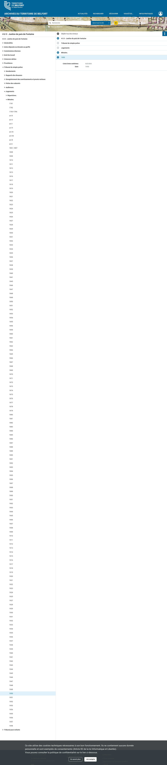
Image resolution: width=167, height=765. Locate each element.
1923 (11, 588)
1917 (11, 564)
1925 (11, 596)
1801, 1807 (13, 148)
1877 (11, 402)
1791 (11, 103)
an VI (11, 128)
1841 (11, 277)
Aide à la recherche (56, 27)
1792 (11, 108)
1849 (11, 297)
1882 (11, 423)
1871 (11, 378)
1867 (11, 362)
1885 (11, 435)
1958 (11, 726)
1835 (11, 253)
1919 (11, 572)
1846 (11, 285)
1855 (11, 322)
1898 (11, 487)
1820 (11, 192)
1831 (11, 237)
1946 (11, 677)
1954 (11, 710)
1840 (11, 273)
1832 (11, 241)
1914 (11, 552)
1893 (11, 467)
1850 (11, 301)
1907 (11, 524)
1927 (11, 600)
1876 (11, 398)
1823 (11, 204)
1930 (11, 613)
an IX (11, 140)
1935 (11, 633)
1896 (11, 479)
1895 (11, 475)
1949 (11, 689)
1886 (11, 439)
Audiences (10, 87)
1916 (11, 560)
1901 (11, 499)
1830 (11, 233)
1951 (11, 697)
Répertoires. (12, 95)
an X (10, 144)
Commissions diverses (12, 51)
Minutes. (11, 99)
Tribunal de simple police (13, 67)
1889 (11, 451)
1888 (11, 447)
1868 (11, 366)
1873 (11, 386)
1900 (11, 495)
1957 (11, 722)
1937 (11, 641)
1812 (11, 168)
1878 (11, 406)
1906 (11, 520)
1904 (11, 512)
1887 (11, 443)
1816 (11, 176)
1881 (11, 419)
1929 (11, 609)
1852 (11, 310)
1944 (11, 669)
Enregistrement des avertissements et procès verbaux (25, 79)
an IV (11, 120)
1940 (11, 653)
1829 (11, 229)
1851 (11, 305)
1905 (11, 516)
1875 (11, 394)
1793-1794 (13, 112)
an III (11, 116)
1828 (11, 225)
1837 (11, 261)
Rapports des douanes (14, 75)
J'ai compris (90, 759)
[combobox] (100, 23)
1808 (11, 152)
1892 (11, 463)
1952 (11, 701)
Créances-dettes (10, 59)
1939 (11, 649)
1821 (11, 196)
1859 (11, 330)
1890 (11, 455)
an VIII (11, 136)
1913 (11, 548)
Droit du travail (9, 55)
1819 (11, 188)
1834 (11, 249)
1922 (11, 584)
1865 (11, 354)
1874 (11, 390)
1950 (11, 693)
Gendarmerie (10, 71)
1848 (11, 293)
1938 (11, 645)
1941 (11, 657)
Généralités (8, 43)
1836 (11, 257)
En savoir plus (75, 759)
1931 (11, 617)
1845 (11, 281)
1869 (11, 370)
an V (10, 124)
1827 (11, 221)
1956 (11, 718)
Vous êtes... (128, 14)
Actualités (82, 14)
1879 (11, 411)
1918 (11, 568)
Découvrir (113, 14)
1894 (11, 471)
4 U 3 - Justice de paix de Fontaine (14, 39)
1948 (11, 685)
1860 (11, 334)
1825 (11, 213)
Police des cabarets (13, 83)
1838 (11, 265)
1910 (11, 536)
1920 (11, 576)
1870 (11, 374)
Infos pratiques (146, 14)
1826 (11, 217)
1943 (11, 665)
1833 (11, 245)
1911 (11, 540)
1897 (11, 483)
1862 (11, 342)
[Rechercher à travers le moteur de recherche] (70, 23)
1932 (11, 621)
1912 (11, 544)
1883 (11, 427)
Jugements (10, 91)
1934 (11, 629)
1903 (11, 507)
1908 (11, 528)
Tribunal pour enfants (12, 730)
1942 (11, 661)
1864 (11, 350)
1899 (11, 491)
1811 (11, 164)
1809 (11, 156)
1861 (11, 338)
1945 (11, 673)
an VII (11, 132)
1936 (11, 637)
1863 (11, 346)
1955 (11, 714)
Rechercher (98, 14)
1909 (11, 532)
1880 (11, 415)
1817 (11, 180)
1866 (11, 358)
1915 (11, 556)
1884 (11, 431)
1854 (11, 318)
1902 (11, 503)
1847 (11, 289)
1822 (11, 200)
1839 (11, 269)
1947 (11, 681)
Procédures (8, 63)
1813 (11, 172)
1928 (11, 604)
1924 (11, 592)
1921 (11, 580)
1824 (11, 209)
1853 (11, 314)
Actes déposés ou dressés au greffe (17, 47)
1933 (11, 625)
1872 (11, 382)
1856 (11, 326)
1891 (11, 459)
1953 (11, 705)
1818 (11, 184)
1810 (11, 160)
